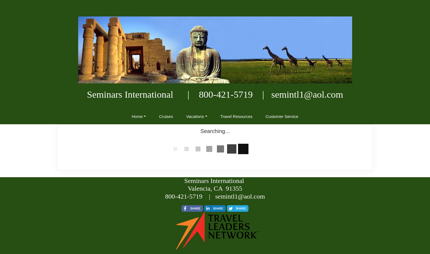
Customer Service (282, 116)
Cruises (166, 116)
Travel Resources (236, 116)
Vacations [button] (195, 116)
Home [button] (137, 116)
